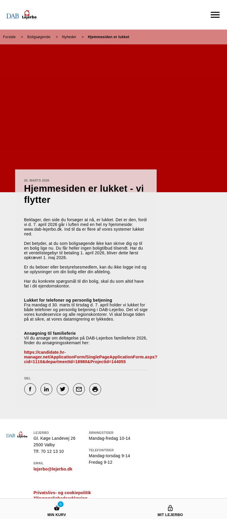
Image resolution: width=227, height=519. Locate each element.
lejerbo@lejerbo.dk (53, 469)
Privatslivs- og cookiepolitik (62, 492)
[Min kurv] (57, 502)
